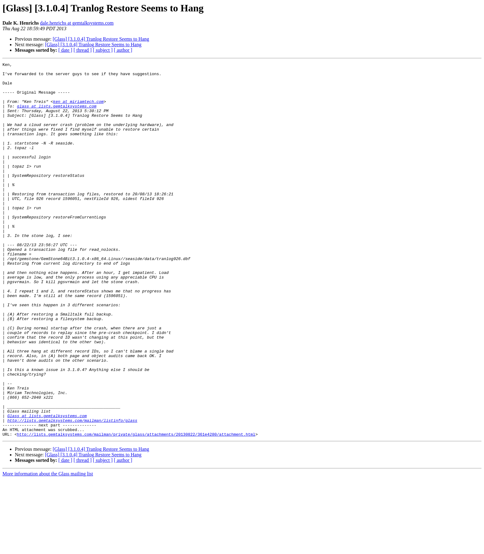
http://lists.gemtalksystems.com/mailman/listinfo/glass (72, 492)
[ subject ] (103, 50)
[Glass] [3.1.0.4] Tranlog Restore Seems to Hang (101, 39)
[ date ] (65, 50)
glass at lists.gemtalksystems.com (56, 115)
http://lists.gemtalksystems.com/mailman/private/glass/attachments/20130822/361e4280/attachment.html (136, 509)
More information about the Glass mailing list (47, 548)
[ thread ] (82, 50)
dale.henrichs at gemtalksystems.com (77, 23)
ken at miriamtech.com (78, 109)
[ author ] (123, 50)
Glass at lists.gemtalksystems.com (47, 487)
